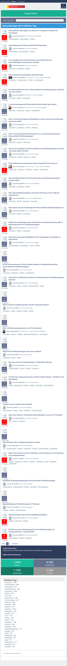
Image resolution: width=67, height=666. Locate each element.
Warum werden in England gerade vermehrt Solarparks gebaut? (26, 305)
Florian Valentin (40, 166)
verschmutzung (14, 272)
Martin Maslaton (40, 77)
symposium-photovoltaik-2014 (31, 334)
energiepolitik (28, 169)
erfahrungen (34, 127)
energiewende (8, 586)
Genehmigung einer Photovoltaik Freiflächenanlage (28, 45)
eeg (10, 421)
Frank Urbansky (36, 107)
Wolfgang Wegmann (34, 331)
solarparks (19, 311)
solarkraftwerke (53, 448)
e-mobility (7, 613)
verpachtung (40, 461)
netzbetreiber (27, 448)
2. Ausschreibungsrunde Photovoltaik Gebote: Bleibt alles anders (33, 104)
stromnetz (7, 624)
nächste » (15, 543)
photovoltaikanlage (13, 39)
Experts (14, 1)
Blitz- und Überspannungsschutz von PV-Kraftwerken (22, 328)
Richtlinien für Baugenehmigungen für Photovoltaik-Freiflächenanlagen (29, 480)
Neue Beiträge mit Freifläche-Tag (12, 653)
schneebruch (26, 201)
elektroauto (8, 609)
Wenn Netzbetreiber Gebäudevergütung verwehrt (21, 442)
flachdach (26, 385)
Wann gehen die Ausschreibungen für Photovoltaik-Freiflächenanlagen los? (36, 207)
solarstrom (34, 448)
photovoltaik (12, 68)
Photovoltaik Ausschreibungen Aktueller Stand (26, 75)
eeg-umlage (8, 646)
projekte (34, 157)
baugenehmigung (24, 39)
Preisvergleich (21, 1)
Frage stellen (30, 13)
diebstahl (28, 368)
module (31, 245)
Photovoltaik (29, 36)
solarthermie (8, 604)
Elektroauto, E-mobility (30, 95)
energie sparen (8, 635)
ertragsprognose (18, 385)
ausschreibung (20, 68)
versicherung (34, 201)
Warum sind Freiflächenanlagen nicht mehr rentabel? (22, 351)
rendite (19, 357)
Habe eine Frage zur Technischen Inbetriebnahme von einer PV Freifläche (35, 415)
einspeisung (8, 626)
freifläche (32, 39)
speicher (7, 593)
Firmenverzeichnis (5, 1)
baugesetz (5, 510)
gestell (21, 410)
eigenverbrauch (8, 591)
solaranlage (32, 461)
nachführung (27, 410)
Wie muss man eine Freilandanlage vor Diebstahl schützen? (30, 362)
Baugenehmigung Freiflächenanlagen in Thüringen (21, 504)
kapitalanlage (53, 461)
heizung (7, 620)
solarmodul (7, 631)
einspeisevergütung (33, 286)
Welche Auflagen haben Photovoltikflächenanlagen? (28, 515)
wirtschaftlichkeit (24, 245)
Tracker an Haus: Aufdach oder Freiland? (17, 404)
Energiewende (28, 458)
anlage (10, 385)
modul (6, 615)
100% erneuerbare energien (11, 628)
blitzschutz (13, 334)
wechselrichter (8, 611)
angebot (11, 461)
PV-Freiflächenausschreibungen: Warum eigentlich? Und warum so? (33, 163)
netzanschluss (39, 385)
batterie (7, 617)
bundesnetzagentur (22, 80)
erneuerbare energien (10, 589)
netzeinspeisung (9, 642)
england (42, 286)
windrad (46, 461)
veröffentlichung (39, 80)
